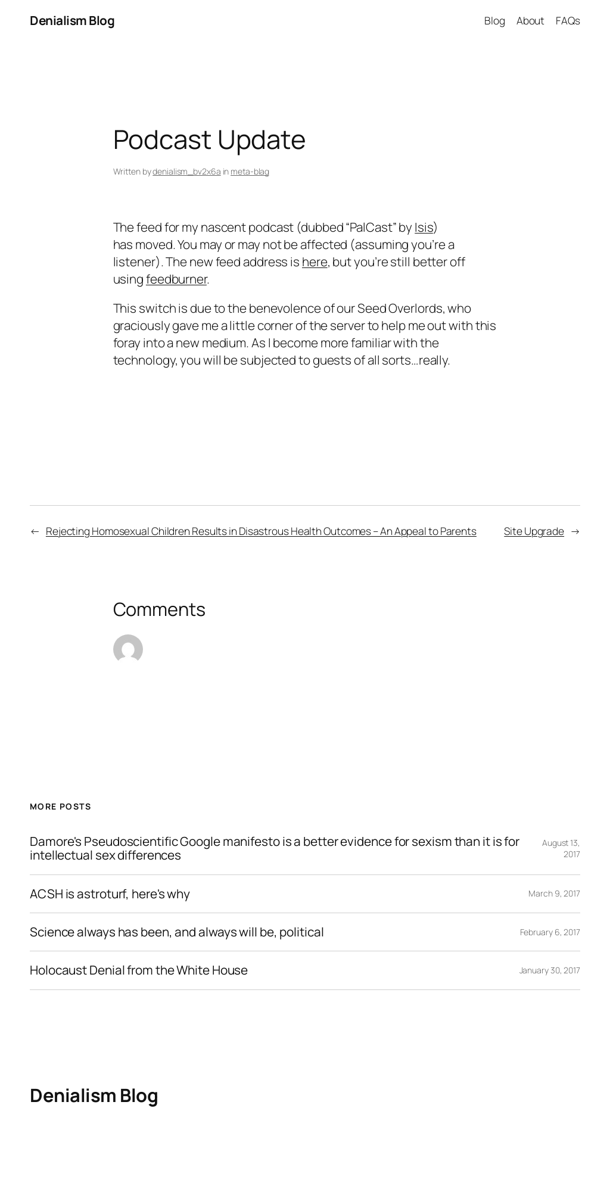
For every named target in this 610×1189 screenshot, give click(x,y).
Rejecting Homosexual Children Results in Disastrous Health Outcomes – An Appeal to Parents (261, 531)
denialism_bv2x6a (186, 171)
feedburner (176, 278)
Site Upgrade (534, 531)
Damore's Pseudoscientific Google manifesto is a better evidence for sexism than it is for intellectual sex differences (274, 849)
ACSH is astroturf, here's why (110, 894)
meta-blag (250, 171)
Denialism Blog (72, 20)
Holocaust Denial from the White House (139, 970)
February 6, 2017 (550, 932)
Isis (424, 227)
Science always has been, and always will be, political (177, 932)
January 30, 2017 (549, 970)
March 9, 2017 (554, 893)
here (315, 261)
